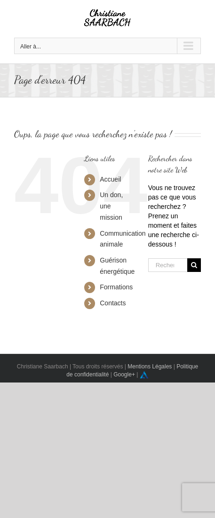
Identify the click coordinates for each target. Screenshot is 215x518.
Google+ (124, 374)
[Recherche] (194, 265)
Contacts (113, 303)
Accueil (110, 179)
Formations (116, 287)
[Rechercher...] (167, 265)
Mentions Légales (149, 366)
